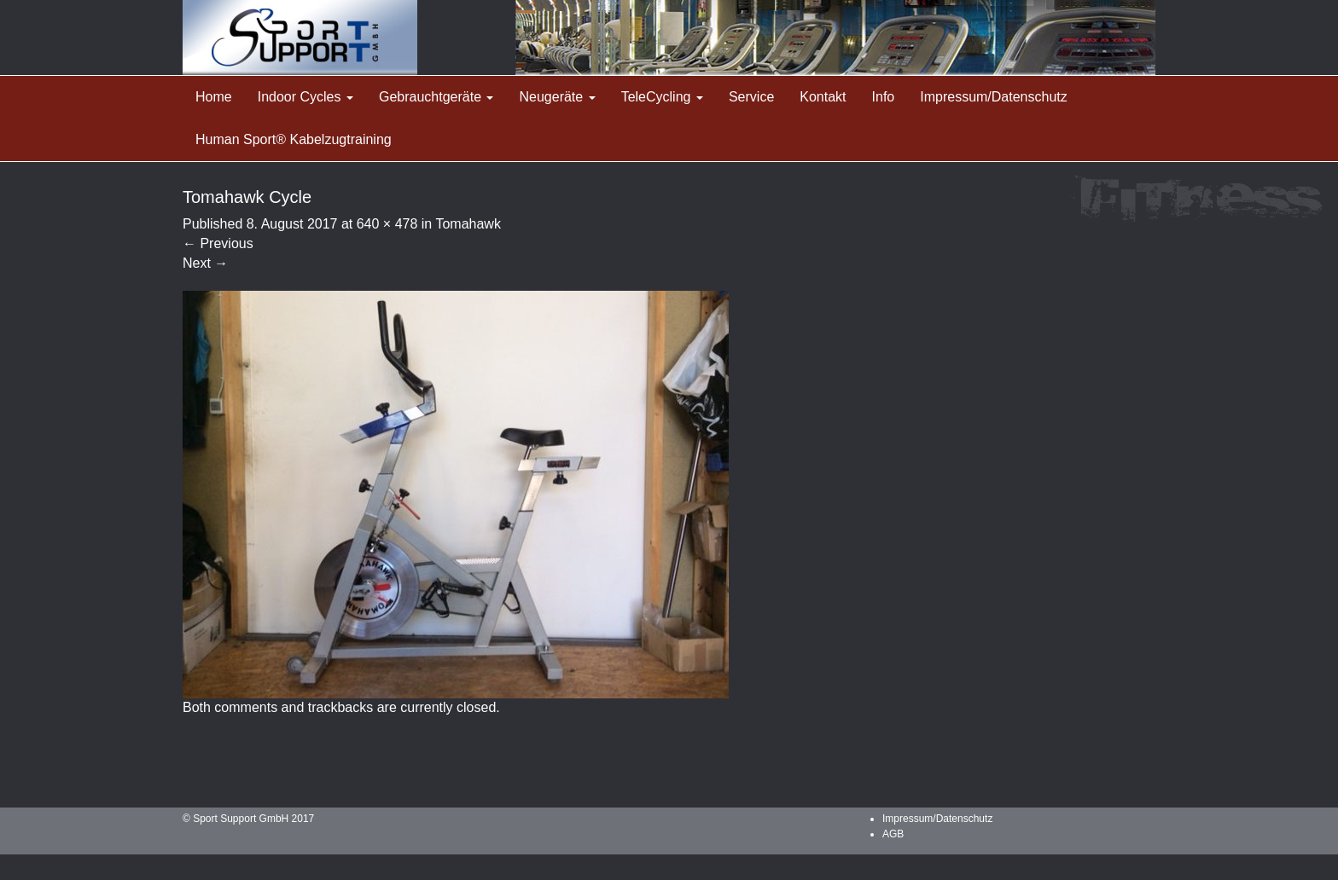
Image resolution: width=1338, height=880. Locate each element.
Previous (218, 243)
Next (205, 263)
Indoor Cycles (305, 97)
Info (883, 97)
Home (213, 97)
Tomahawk (467, 224)
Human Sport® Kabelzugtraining (293, 139)
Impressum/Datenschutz (993, 97)
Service (751, 97)
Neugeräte (557, 97)
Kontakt (823, 97)
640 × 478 (387, 224)
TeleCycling (662, 97)
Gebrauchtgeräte (436, 97)
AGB (893, 834)
